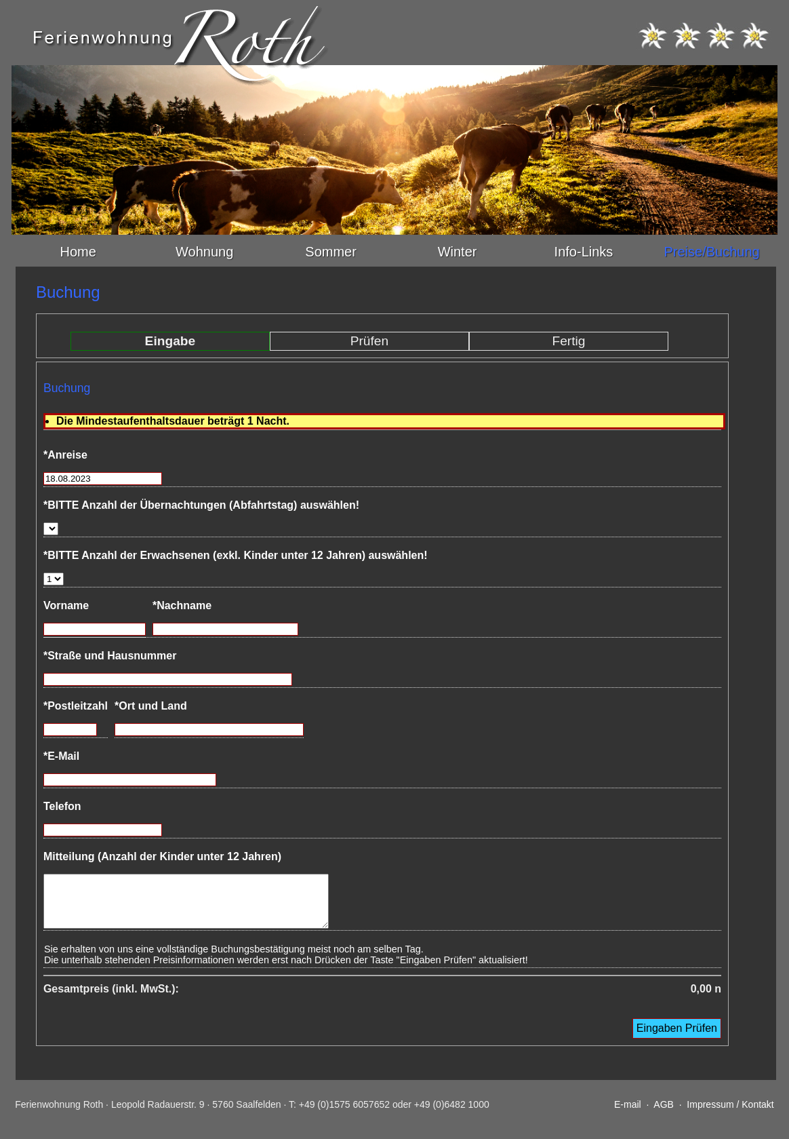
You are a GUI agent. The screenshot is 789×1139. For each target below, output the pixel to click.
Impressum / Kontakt (730, 1114)
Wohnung (204, 251)
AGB (663, 1114)
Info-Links (583, 251)
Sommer (331, 251)
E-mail (627, 1114)
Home (78, 251)
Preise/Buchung (711, 251)
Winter (457, 251)
